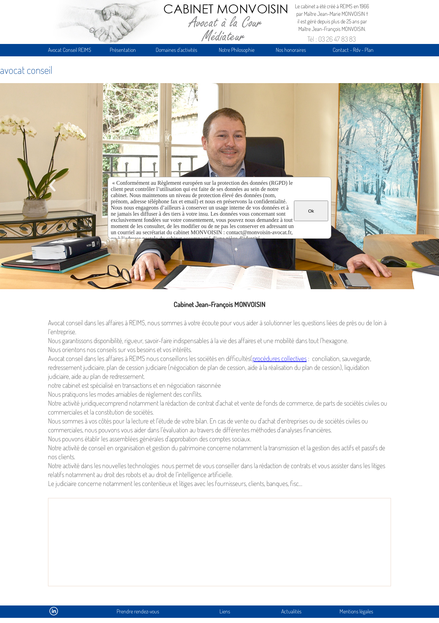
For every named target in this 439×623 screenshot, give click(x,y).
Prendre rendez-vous (138, 611)
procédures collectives (279, 358)
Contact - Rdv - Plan (353, 49)
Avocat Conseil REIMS (69, 49)
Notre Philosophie (236, 49)
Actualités (291, 611)
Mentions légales (356, 611)
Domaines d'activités (176, 49)
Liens (225, 611)
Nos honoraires (291, 49)
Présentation (123, 49)
